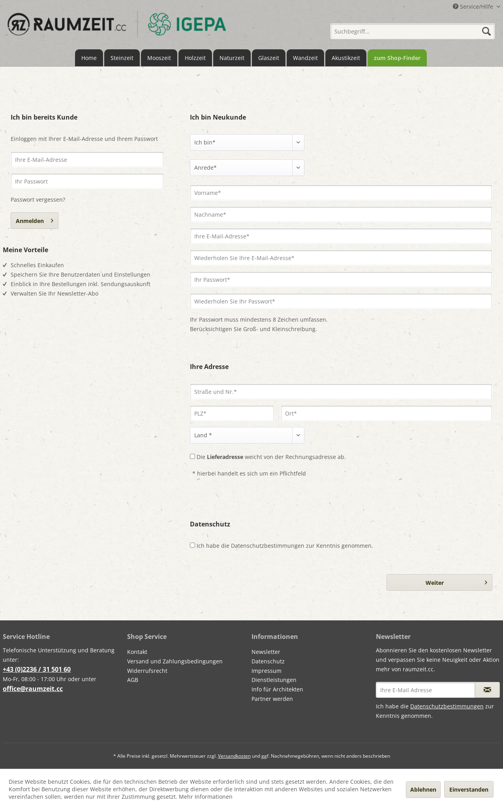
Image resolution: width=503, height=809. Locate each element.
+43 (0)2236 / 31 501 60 (37, 669)
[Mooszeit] (159, 57)
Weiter (456, 581)
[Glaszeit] (268, 57)
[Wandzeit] (305, 57)
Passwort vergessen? (38, 199)
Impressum (266, 670)
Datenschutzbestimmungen (267, 545)
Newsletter (265, 651)
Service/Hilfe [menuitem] (474, 6)
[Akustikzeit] (345, 57)
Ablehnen (423, 789)
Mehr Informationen (206, 796)
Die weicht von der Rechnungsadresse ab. (271, 457)
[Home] (89, 57)
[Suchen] (486, 31)
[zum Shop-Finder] (397, 57)
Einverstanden (468, 789)
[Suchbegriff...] (412, 31)
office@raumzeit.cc (33, 688)
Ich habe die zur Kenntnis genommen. (285, 545)
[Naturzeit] (232, 57)
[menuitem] (412, 28)
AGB (132, 680)
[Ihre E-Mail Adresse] (425, 690)
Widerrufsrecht (147, 670)
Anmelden (34, 219)
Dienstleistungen (274, 680)
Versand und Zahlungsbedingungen (175, 661)
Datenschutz (268, 661)
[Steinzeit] (122, 57)
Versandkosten (234, 756)
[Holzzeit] (195, 57)
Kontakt (137, 651)
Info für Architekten (277, 689)
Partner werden (272, 698)
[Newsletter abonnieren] (487, 690)
